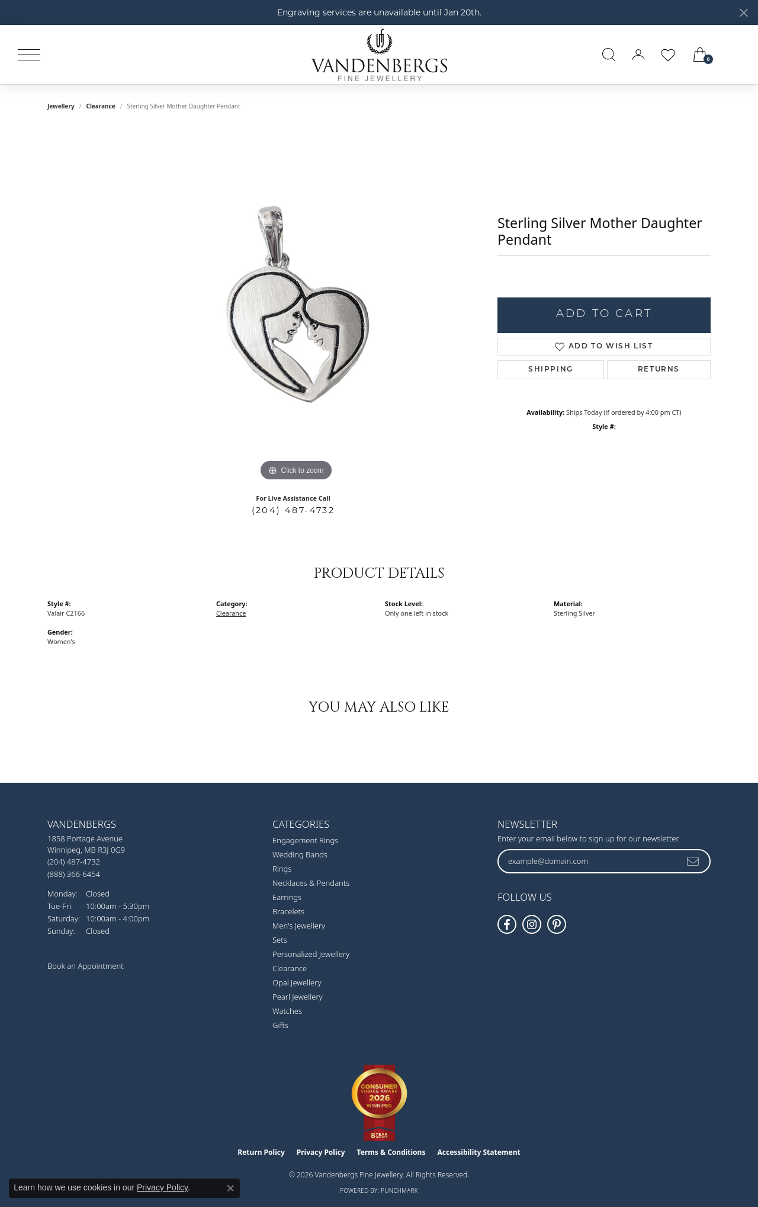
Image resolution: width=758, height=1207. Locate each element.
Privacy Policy (321, 1152)
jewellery (61, 106)
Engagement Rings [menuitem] (305, 840)
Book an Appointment (85, 966)
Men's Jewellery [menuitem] (298, 925)
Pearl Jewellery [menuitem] (297, 996)
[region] (296, 306)
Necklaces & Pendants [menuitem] (310, 883)
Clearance (100, 106)
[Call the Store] (73, 861)
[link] (735, 54)
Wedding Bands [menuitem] (299, 854)
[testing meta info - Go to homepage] (379, 54)
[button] (608, 54)
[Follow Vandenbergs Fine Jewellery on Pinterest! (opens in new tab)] (556, 924)
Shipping (550, 369)
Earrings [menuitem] (286, 897)
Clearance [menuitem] (289, 968)
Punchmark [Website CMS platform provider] (399, 1190)
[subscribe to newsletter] (693, 861)
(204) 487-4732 (293, 510)
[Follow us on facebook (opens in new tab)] (506, 924)
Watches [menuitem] (287, 1011)
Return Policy (261, 1152)
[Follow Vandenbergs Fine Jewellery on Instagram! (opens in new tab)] (531, 924)
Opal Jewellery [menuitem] (296, 982)
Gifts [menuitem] (280, 1025)
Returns (659, 369)
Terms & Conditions (391, 1152)
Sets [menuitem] (279, 939)
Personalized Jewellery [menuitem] (310, 954)
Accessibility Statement (478, 1152)
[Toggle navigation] (29, 54)
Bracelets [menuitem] (288, 911)
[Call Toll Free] (73, 873)
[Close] (743, 12)
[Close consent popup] (230, 1188)
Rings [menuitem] (281, 868)
